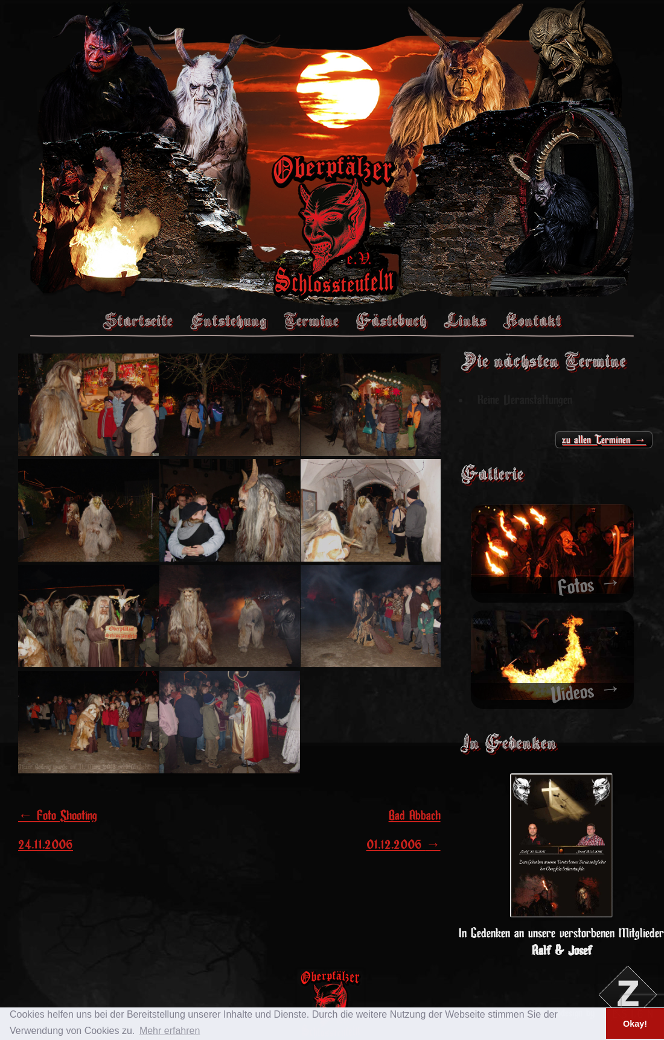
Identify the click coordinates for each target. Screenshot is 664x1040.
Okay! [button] (635, 1024)
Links (465, 320)
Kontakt (532, 320)
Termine (311, 320)
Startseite (138, 320)
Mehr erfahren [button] (169, 1031)
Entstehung (228, 320)
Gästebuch (391, 320)
